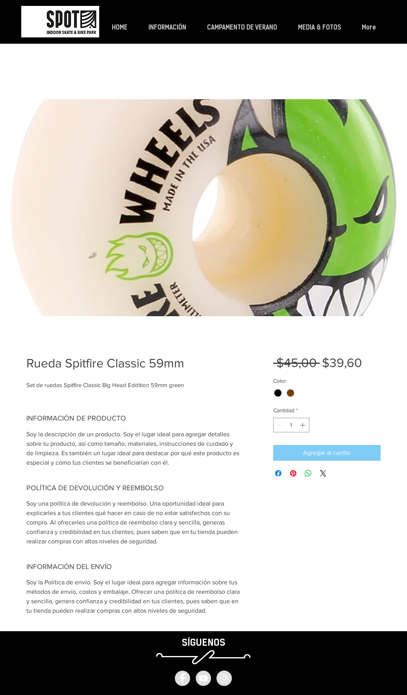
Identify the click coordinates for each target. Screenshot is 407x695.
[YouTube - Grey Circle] (203, 678)
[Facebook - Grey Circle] (182, 678)
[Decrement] (279, 425)
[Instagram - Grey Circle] (224, 678)
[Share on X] (323, 473)
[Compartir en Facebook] (278, 473)
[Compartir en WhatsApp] (308, 473)
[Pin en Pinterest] (293, 473)
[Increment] (303, 425)
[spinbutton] (291, 425)
